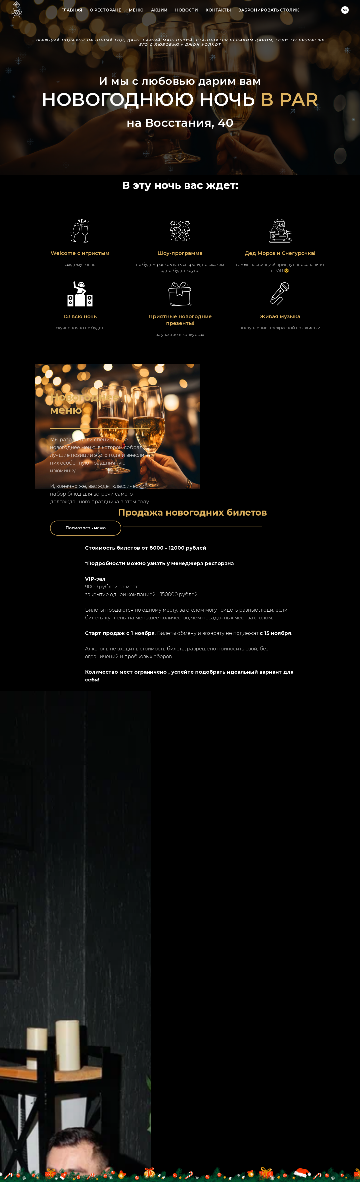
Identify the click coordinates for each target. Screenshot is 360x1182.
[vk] (345, 10)
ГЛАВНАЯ (71, 10)
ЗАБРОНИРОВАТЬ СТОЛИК (268, 10)
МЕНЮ (136, 10)
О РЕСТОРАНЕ (105, 10)
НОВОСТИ (186, 10)
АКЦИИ (159, 10)
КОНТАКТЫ (218, 10)
